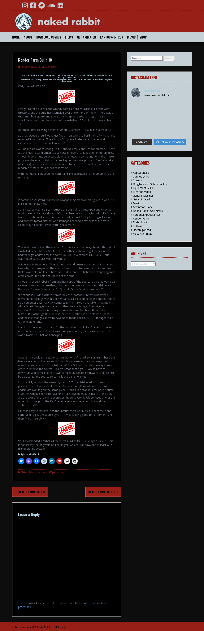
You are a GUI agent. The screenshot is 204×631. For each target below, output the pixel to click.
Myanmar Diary (142, 207)
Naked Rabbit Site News (34, 472)
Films (69, 37)
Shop (143, 37)
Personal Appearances (147, 214)
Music (131, 37)
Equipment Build (143, 188)
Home (16, 37)
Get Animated (86, 37)
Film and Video (142, 192)
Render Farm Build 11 (103, 492)
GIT (50, 251)
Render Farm (141, 218)
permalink (57, 472)
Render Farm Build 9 (30, 492)
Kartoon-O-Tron (111, 37)
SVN (41, 251)
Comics (137, 180)
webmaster (51, 66)
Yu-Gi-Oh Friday (142, 234)
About (28, 37)
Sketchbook (140, 222)
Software (138, 226)
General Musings (143, 195)
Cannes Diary (141, 176)
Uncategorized (142, 230)
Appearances (141, 172)
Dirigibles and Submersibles (150, 184)
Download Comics (48, 37)
